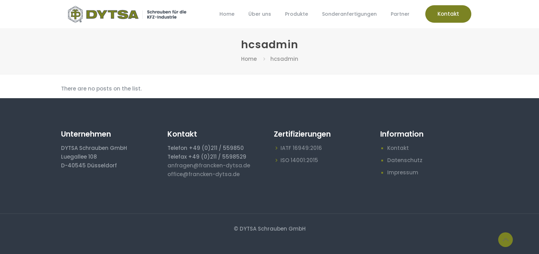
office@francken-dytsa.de (203, 174)
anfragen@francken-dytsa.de (208, 165)
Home (249, 59)
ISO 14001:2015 (299, 160)
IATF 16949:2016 (301, 148)
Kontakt (448, 13)
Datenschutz (404, 160)
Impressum (402, 172)
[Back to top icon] (505, 239)
